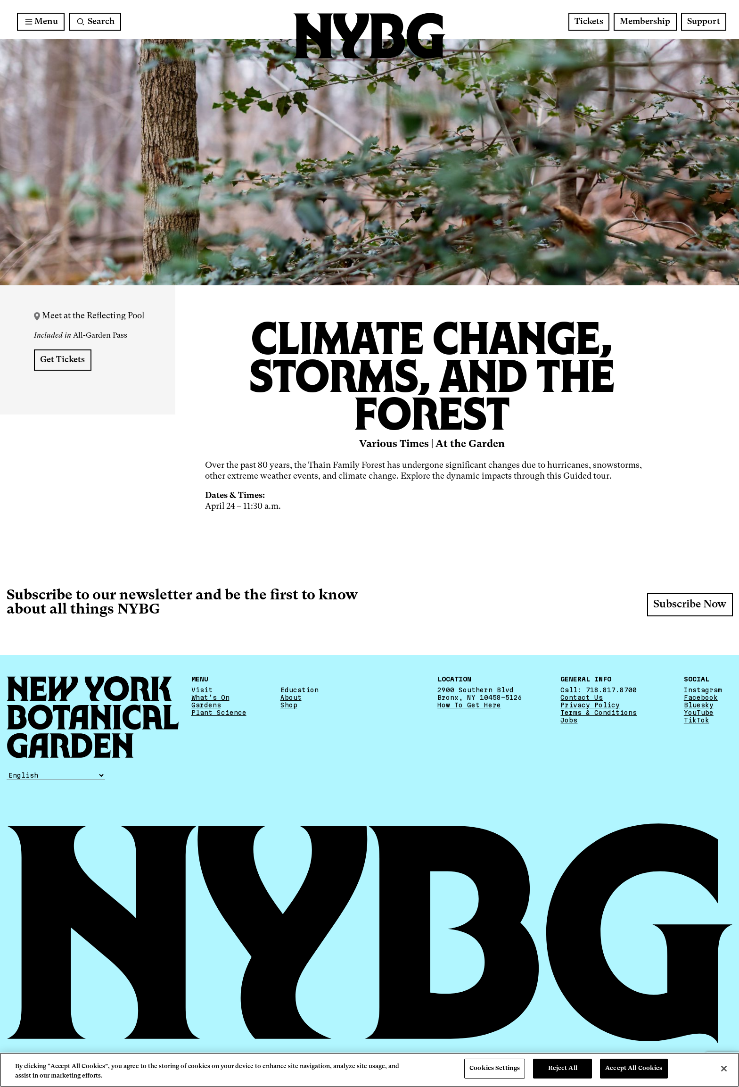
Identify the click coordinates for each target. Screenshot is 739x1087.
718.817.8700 (611, 690)
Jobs (568, 720)
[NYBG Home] (369, 36)
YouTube (699, 712)
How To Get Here (469, 705)
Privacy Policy (590, 705)
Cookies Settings (494, 1068)
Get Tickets (62, 360)
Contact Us (581, 697)
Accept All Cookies (633, 1068)
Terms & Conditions (598, 712)
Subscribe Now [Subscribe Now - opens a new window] (689, 604)
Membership (645, 21)
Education (299, 690)
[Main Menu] (41, 22)
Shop (288, 705)
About (291, 697)
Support (703, 21)
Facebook (701, 697)
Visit (202, 690)
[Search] (95, 22)
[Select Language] (56, 775)
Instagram (703, 690)
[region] (369, 1070)
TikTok (696, 720)
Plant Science (218, 712)
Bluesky (699, 705)
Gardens (206, 705)
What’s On (210, 697)
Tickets (589, 21)
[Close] (724, 1068)
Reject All (562, 1068)
